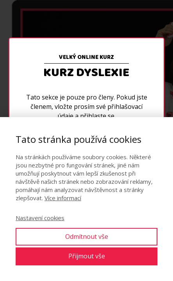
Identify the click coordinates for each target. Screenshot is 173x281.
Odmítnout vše (86, 236)
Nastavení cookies (40, 218)
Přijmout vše (86, 256)
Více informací (63, 198)
